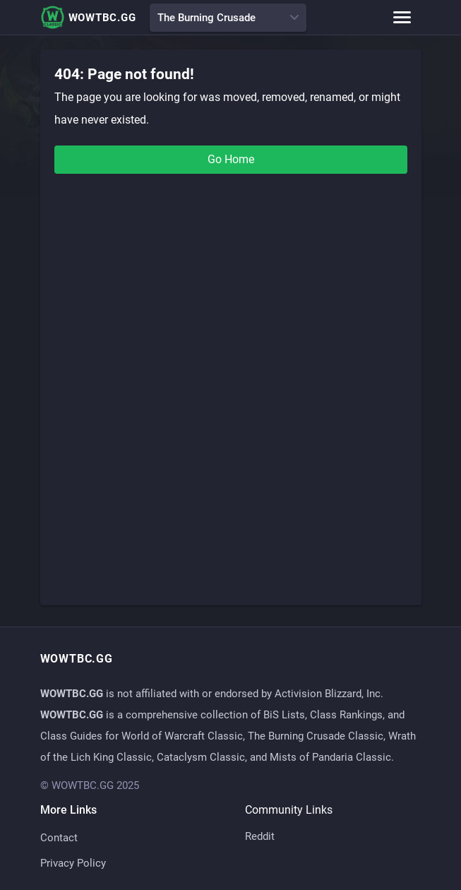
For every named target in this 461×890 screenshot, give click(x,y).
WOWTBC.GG (88, 17)
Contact (59, 837)
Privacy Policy (73, 863)
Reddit (260, 836)
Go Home (231, 159)
